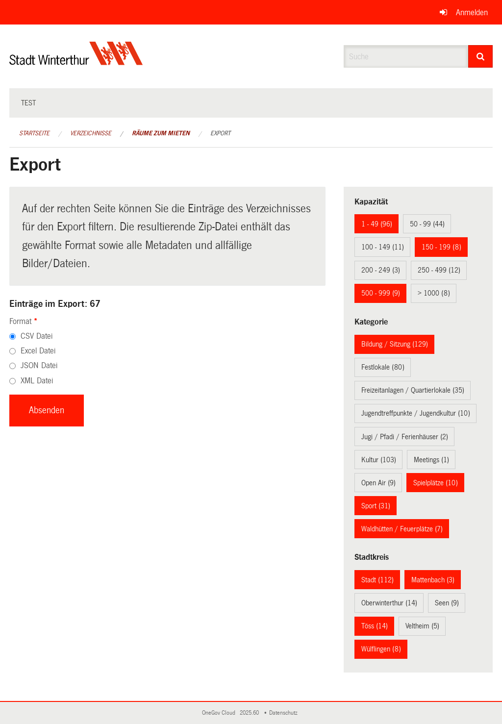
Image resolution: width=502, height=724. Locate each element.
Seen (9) (447, 603)
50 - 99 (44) (427, 224)
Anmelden (472, 12)
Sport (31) (375, 506)
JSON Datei (39, 365)
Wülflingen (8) (381, 649)
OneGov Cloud (220, 713)
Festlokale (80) (382, 367)
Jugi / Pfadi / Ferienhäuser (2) (404, 437)
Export (220, 133)
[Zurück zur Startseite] (76, 61)
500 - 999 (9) (380, 293)
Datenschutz (285, 713)
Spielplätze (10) (435, 483)
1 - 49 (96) (376, 224)
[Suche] (480, 56)
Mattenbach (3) (432, 580)
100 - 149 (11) (382, 247)
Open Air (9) (378, 483)
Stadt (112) (377, 580)
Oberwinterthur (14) (389, 603)
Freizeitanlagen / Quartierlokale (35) (412, 390)
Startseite (34, 133)
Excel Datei (38, 351)
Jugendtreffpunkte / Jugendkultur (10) (415, 413)
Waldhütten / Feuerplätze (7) (402, 529)
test (28, 103)
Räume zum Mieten (161, 133)
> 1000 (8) (434, 293)
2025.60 (250, 713)
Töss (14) (374, 626)
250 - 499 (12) (439, 270)
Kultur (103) (378, 460)
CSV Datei (36, 336)
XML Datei (37, 380)
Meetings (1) (431, 460)
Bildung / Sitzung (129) (394, 344)
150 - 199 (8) (441, 247)
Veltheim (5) (422, 626)
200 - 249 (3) (380, 270)
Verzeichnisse (90, 133)
